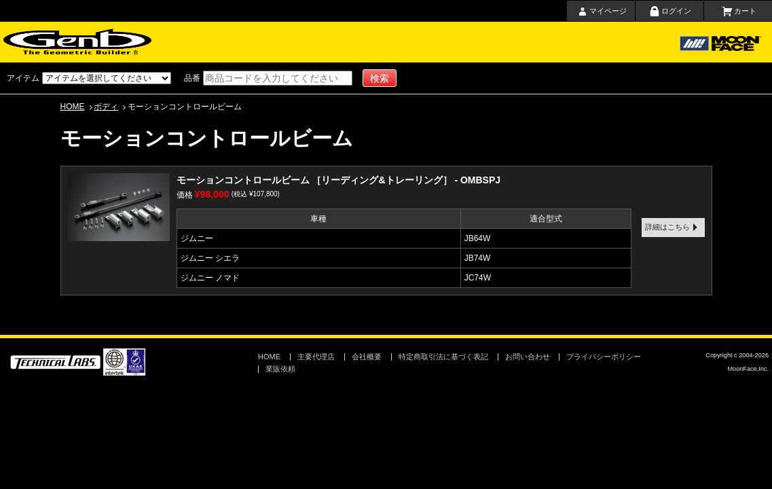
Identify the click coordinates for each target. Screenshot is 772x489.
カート (745, 11)
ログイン (676, 11)
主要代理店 (419, 42)
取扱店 (475, 42)
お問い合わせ (597, 42)
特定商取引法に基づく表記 (443, 356)
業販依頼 (280, 369)
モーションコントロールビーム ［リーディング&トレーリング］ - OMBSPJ (339, 180)
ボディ (106, 106)
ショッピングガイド (349, 42)
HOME (72, 106)
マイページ (608, 11)
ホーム (216, 42)
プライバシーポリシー (603, 356)
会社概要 (538, 42)
